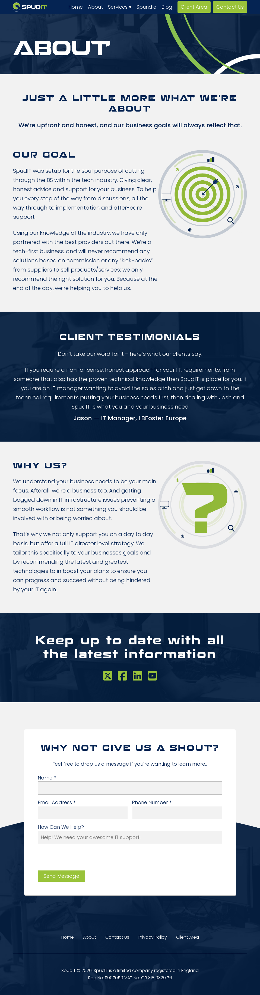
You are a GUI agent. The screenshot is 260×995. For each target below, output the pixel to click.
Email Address (56, 802)
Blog (166, 7)
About (95, 7)
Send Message (61, 876)
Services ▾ (119, 7)
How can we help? (61, 827)
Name (47, 777)
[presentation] (79, 859)
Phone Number (152, 802)
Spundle (146, 7)
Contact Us (230, 7)
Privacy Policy (152, 937)
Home (75, 7)
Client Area (194, 7)
